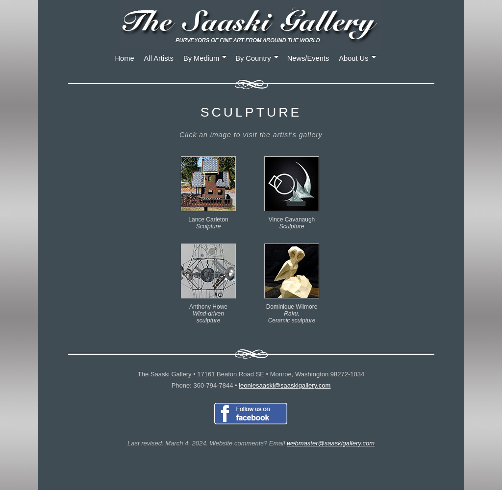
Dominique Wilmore (291, 310)
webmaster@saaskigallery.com (331, 443)
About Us (357, 58)
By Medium (205, 58)
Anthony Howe (208, 310)
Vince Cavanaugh (291, 219)
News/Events (308, 58)
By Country (257, 58)
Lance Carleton (208, 219)
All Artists (159, 58)
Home (124, 58)
